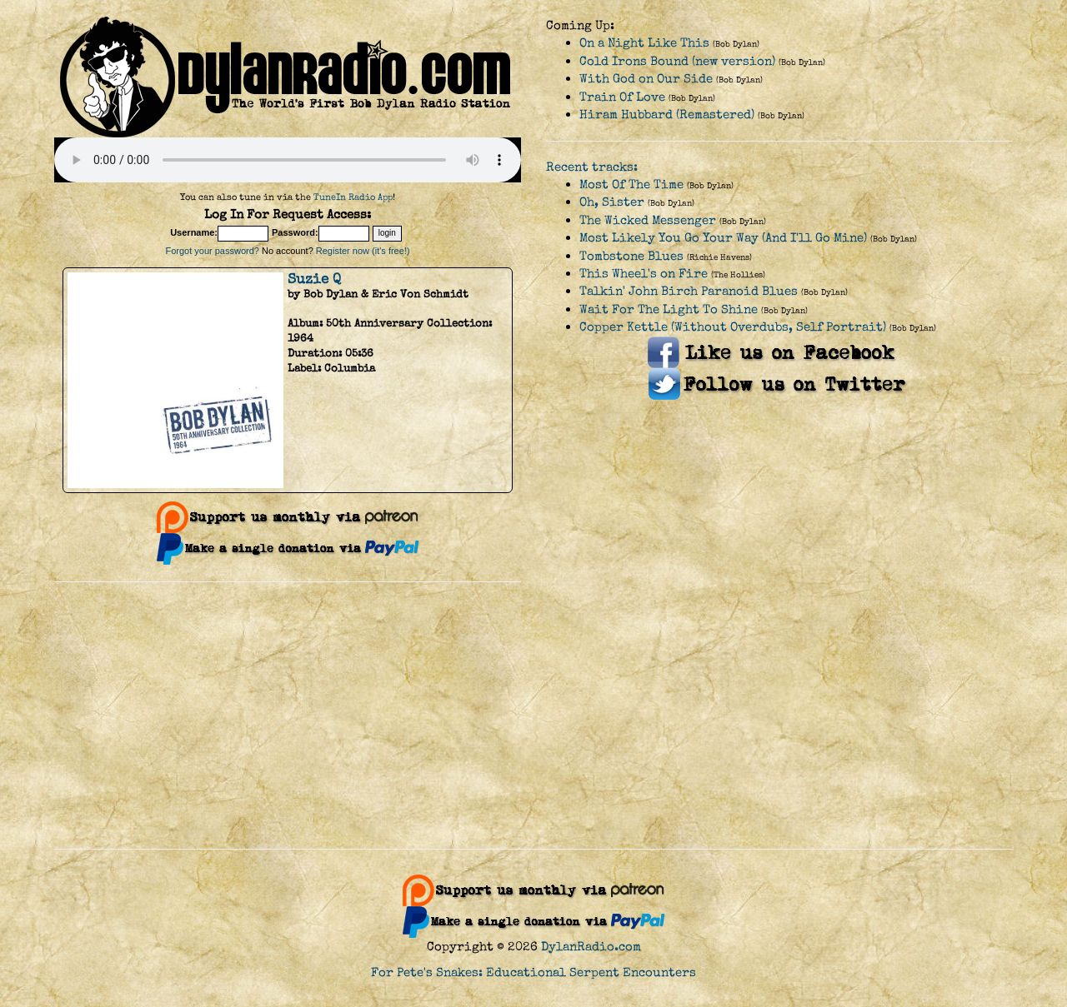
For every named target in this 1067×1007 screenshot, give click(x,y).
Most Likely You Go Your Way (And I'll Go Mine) (723, 238)
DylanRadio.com (591, 947)
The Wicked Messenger (647, 220)
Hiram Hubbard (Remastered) (666, 114)
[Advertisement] (533, 715)
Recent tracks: (592, 167)
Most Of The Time (631, 184)
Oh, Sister (611, 202)
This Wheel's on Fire (643, 274)
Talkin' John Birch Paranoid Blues (688, 291)
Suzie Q (314, 279)
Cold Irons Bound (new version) (677, 61)
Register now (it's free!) (363, 251)
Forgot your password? (212, 251)
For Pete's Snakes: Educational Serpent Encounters (533, 972)
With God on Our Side (646, 79)
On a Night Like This (644, 43)
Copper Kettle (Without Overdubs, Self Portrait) (732, 327)
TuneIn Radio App (353, 197)
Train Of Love (622, 97)
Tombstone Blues (631, 256)
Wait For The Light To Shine (668, 309)
